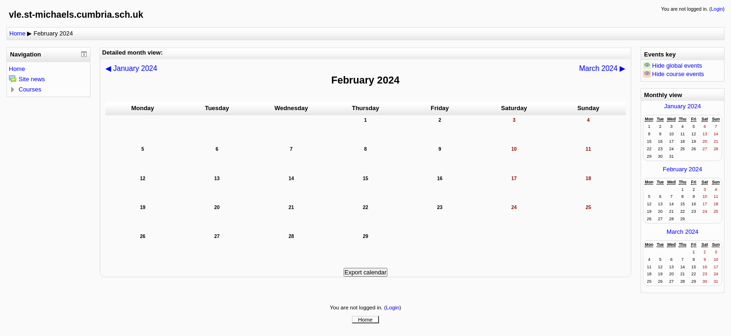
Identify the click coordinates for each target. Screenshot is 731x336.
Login (717, 9)
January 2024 (682, 106)
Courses (30, 89)
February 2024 (53, 33)
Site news (32, 79)
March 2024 (683, 231)
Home (17, 33)
